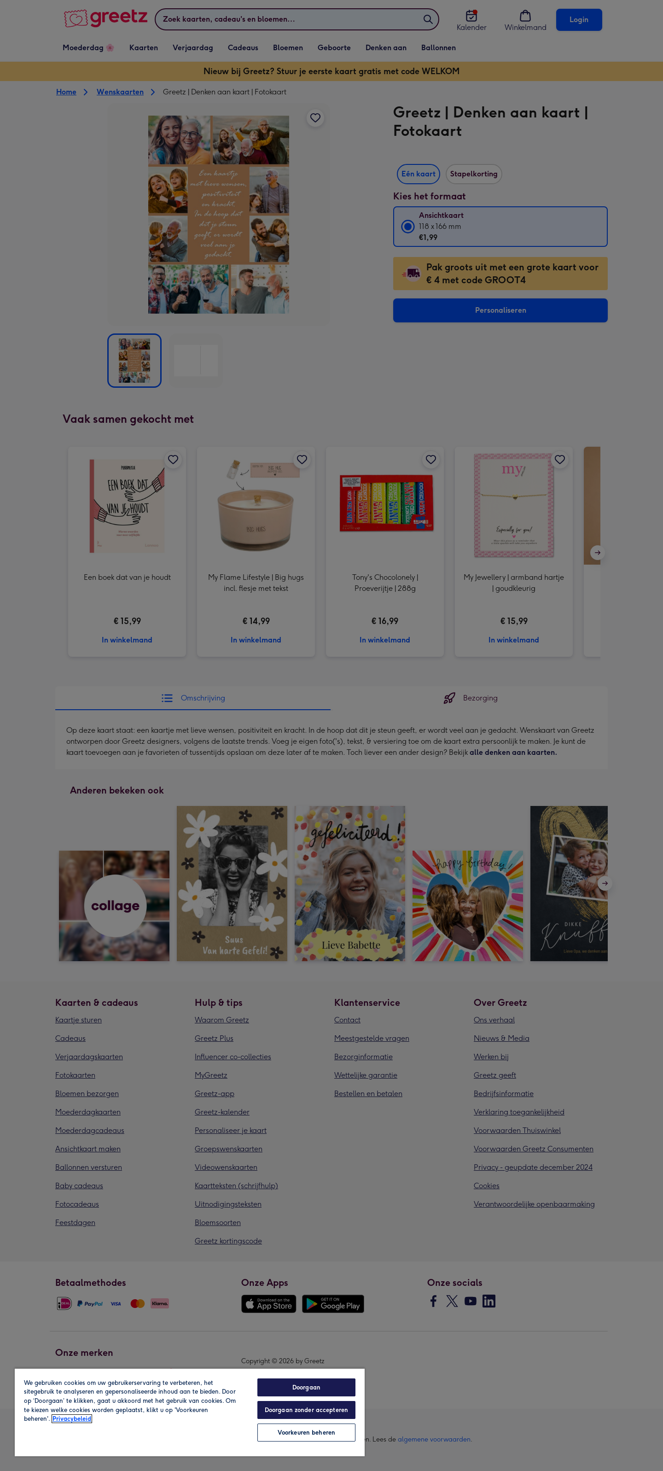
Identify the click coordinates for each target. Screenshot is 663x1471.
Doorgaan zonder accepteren (306, 1410)
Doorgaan (306, 1387)
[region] (190, 1412)
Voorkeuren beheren (306, 1432)
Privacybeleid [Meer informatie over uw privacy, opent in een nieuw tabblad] (71, 1418)
